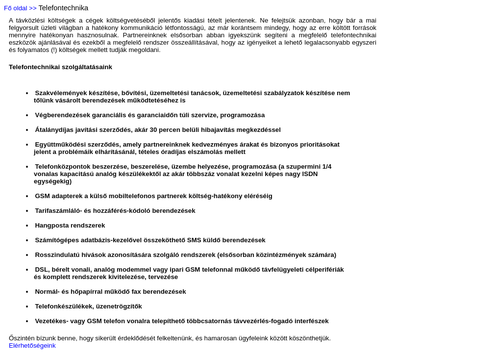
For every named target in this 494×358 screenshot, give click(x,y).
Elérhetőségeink (32, 345)
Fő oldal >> (20, 8)
